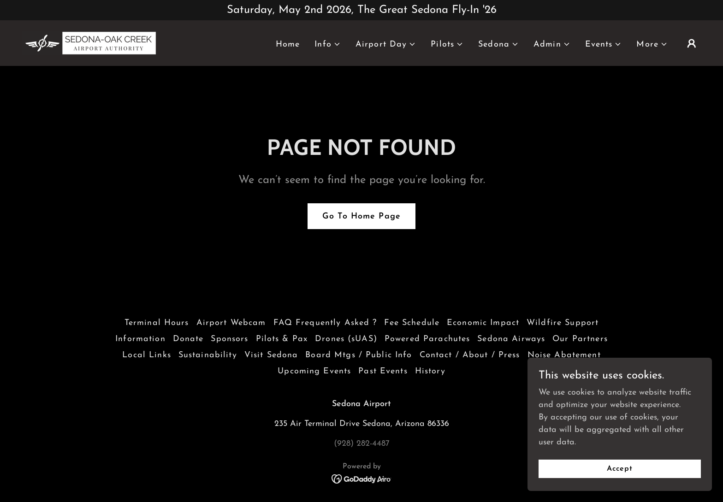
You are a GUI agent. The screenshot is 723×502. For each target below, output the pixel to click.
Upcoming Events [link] (314, 371)
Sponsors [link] (229, 339)
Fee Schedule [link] (411, 323)
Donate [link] (188, 339)
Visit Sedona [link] (271, 355)
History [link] (430, 371)
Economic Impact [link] (483, 323)
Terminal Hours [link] (156, 323)
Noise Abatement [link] (564, 355)
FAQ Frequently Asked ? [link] (325, 323)
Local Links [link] (146, 355)
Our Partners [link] (580, 339)
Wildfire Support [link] (563, 323)
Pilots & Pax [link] (282, 339)
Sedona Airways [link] (511, 339)
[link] (89, 42)
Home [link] (288, 44)
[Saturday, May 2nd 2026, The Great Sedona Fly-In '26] (361, 10)
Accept (620, 468)
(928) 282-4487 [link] (362, 443)
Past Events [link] (382, 371)
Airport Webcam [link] (231, 323)
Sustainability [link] (207, 355)
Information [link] (140, 339)
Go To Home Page (361, 216)
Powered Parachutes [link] (427, 339)
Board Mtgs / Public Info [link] (358, 355)
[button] (327, 44)
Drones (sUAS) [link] (346, 339)
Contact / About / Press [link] (470, 355)
